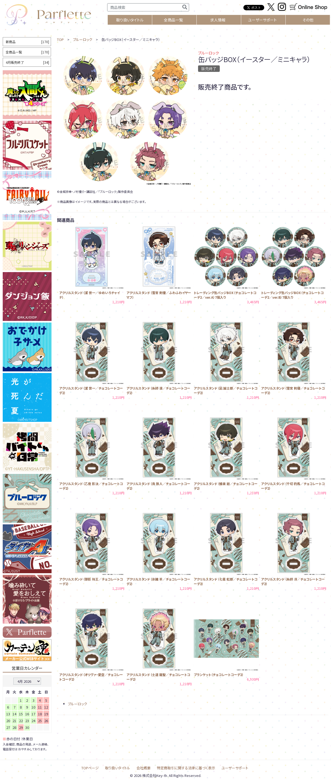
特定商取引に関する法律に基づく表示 (186, 767)
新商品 (27, 41)
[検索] (185, 7)
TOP (60, 39)
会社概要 (143, 767)
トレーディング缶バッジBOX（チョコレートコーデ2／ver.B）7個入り (292, 294)
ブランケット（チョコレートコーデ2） (219, 674)
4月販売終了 (27, 62)
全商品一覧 (173, 20)
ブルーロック (82, 39)
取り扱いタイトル (117, 767)
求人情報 (217, 20)
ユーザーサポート (262, 20)
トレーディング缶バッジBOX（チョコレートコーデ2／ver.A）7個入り (225, 294)
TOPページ (90, 767)
